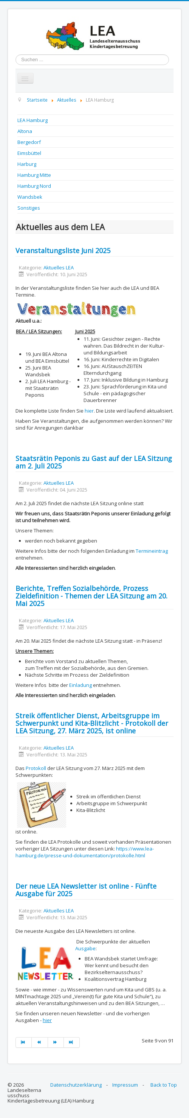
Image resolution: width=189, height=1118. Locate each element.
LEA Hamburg (32, 120)
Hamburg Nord (34, 185)
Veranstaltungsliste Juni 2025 (62, 250)
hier (89, 410)
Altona (24, 131)
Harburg (26, 164)
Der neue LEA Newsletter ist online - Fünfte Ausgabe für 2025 (85, 889)
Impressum (125, 1084)
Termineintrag (152, 550)
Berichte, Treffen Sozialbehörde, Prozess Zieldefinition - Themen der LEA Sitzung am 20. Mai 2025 (91, 596)
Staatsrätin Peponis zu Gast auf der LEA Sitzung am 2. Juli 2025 (93, 462)
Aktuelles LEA (58, 267)
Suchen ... (15, 54)
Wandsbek (29, 196)
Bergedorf (29, 142)
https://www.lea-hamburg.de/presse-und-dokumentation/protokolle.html (84, 852)
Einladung (80, 685)
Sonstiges (28, 207)
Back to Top (163, 1084)
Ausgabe (85, 948)
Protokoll (36, 768)
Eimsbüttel (29, 153)
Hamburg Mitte (34, 175)
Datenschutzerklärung (76, 1084)
